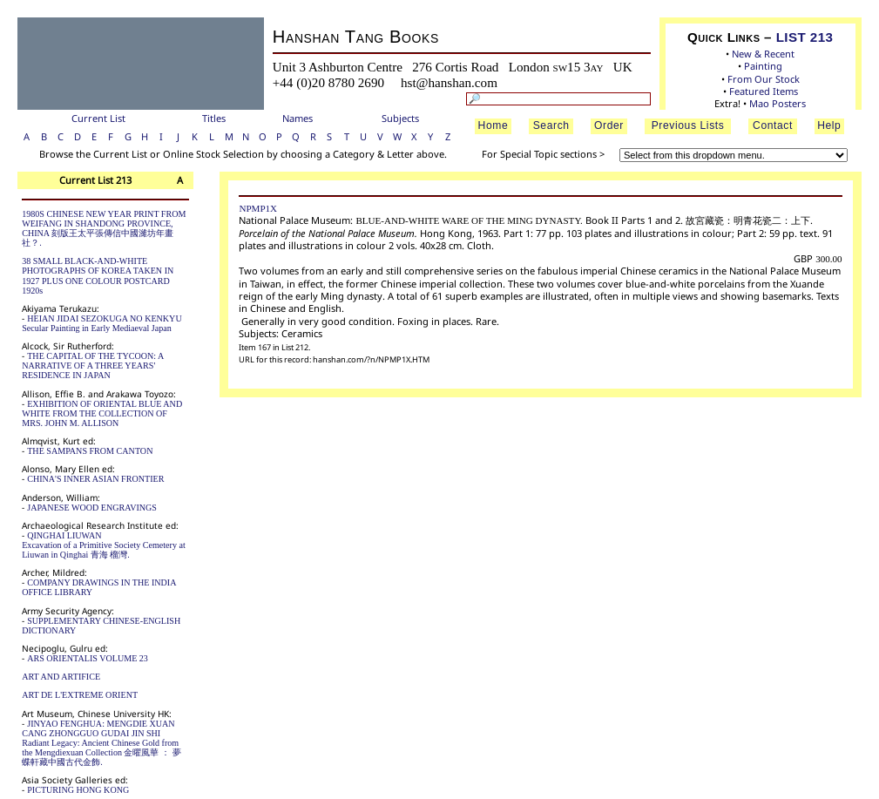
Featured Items (763, 91)
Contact (773, 125)
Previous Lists (688, 125)
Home (493, 125)
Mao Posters (777, 103)
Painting (763, 65)
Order (609, 125)
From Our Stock (763, 78)
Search (551, 125)
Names (297, 118)
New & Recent (763, 53)
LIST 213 (805, 37)
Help (829, 125)
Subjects (400, 118)
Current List (98, 118)
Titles (214, 118)
